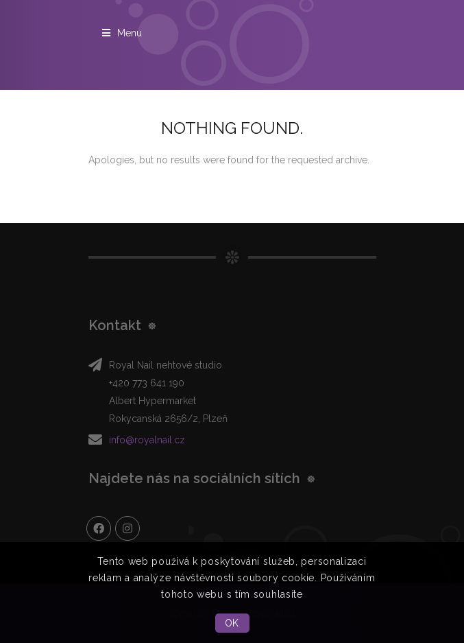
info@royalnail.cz (147, 439)
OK (232, 623)
